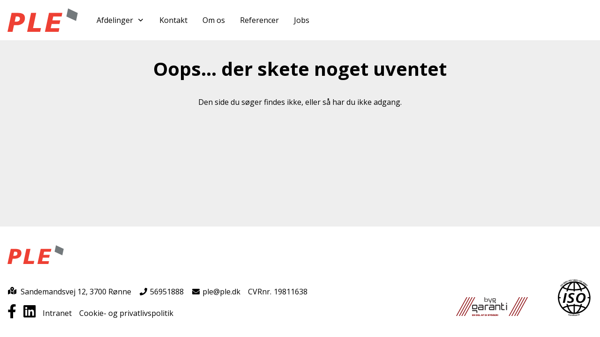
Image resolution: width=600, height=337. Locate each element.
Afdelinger (120, 20)
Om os (213, 20)
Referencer (259, 20)
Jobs (301, 20)
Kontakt (173, 20)
